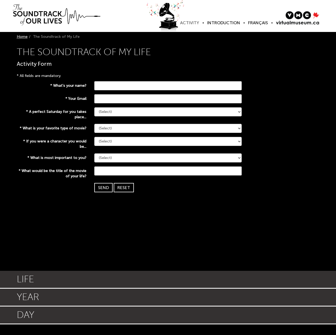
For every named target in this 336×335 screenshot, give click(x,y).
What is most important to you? (56, 158)
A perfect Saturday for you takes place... (56, 114)
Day (25, 315)
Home (22, 36)
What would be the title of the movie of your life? (52, 173)
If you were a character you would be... (54, 144)
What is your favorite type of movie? (53, 128)
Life (25, 279)
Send (103, 187)
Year (28, 297)
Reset (123, 187)
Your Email (75, 98)
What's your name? (68, 85)
